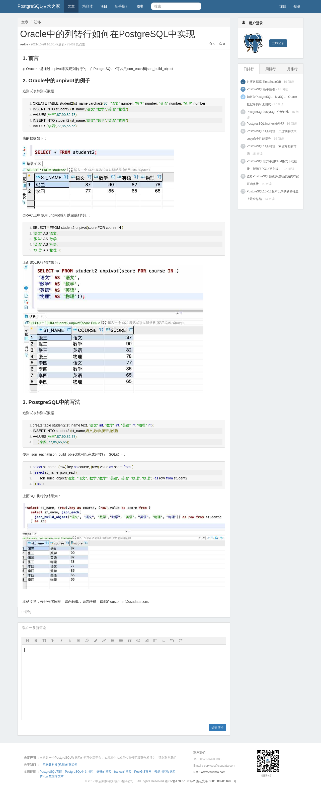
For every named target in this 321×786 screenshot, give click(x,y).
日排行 (249, 69)
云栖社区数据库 (164, 771)
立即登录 (278, 43)
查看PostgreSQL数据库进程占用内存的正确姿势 (273, 180)
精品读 (87, 6)
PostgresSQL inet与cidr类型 (265, 123)
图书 (139, 6)
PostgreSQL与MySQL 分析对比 (268, 112)
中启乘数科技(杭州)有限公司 (59, 764)
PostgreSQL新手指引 (261, 89)
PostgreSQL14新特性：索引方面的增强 (272, 150)
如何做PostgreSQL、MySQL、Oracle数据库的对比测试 (272, 100)
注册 (282, 6)
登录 (296, 6)
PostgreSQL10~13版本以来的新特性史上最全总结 (273, 195)
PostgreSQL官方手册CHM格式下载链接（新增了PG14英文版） (272, 165)
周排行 (270, 69)
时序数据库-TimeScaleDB (264, 82)
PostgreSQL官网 (51, 771)
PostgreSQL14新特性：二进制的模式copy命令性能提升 (272, 134)
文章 (71, 6)
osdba (24, 44)
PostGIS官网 (142, 771)
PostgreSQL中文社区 (79, 771)
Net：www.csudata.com (209, 772)
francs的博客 (122, 771)
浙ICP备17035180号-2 (180, 781)
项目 (103, 6)
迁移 (37, 22)
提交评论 (217, 727)
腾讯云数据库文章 (52, 776)
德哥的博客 (103, 771)
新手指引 (122, 6)
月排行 (292, 69)
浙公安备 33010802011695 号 (216, 781)
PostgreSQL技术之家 (39, 6)
